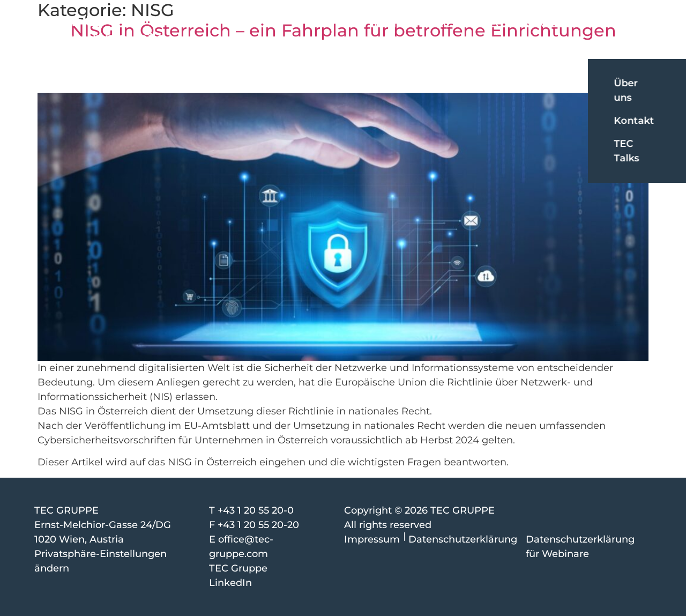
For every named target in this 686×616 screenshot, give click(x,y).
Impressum (372, 539)
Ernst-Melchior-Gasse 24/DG (102, 525)
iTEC (439, 24)
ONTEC (485, 24)
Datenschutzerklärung (462, 539)
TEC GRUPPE (66, 510)
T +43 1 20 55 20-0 (251, 510)
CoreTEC (390, 24)
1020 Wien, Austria (79, 539)
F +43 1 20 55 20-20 (254, 525)
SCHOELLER (550, 24)
